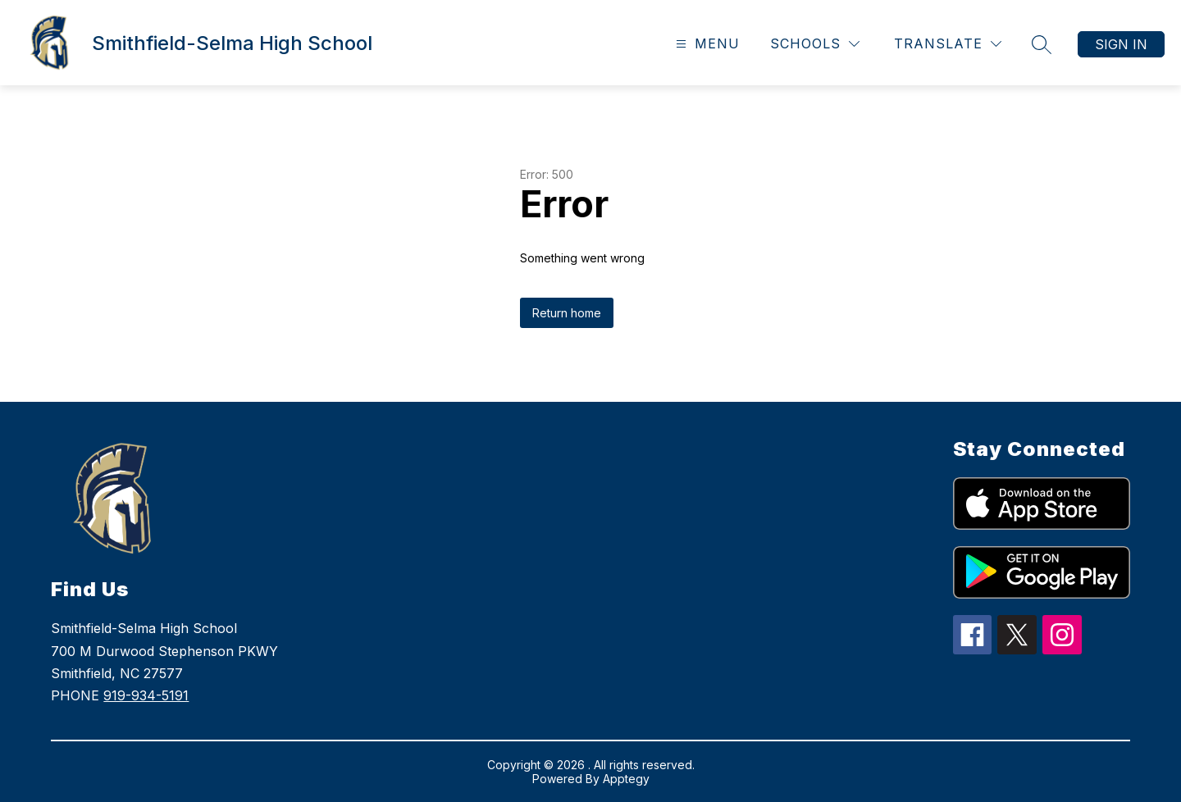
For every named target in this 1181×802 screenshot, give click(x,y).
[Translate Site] (947, 44)
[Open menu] (706, 44)
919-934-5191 (146, 695)
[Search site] (1041, 44)
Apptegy (626, 779)
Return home (566, 313)
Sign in (1121, 44)
